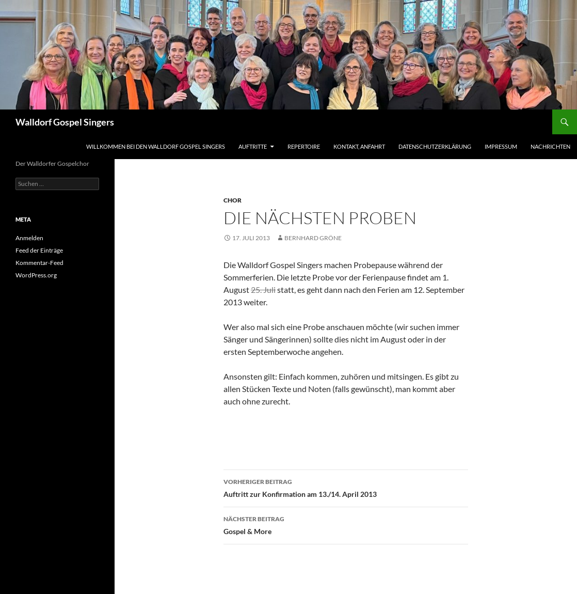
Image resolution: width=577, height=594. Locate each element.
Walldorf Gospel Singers (64, 122)
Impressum (501, 146)
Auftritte (252, 146)
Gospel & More (345, 524)
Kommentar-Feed (39, 263)
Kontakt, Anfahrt (359, 146)
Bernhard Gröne (313, 238)
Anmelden (29, 238)
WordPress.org (36, 275)
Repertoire (303, 146)
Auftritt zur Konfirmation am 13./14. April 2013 (345, 487)
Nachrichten (550, 146)
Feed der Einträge (39, 250)
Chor (232, 200)
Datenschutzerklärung (434, 146)
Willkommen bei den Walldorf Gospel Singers (155, 146)
